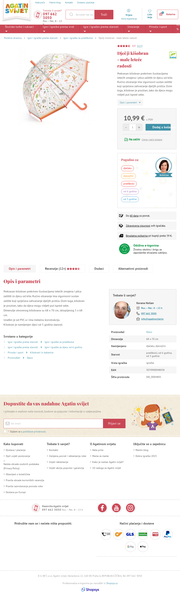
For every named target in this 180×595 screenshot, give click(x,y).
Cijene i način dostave (152, 139)
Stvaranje (133, 29)
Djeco (30, 357)
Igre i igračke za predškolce (78, 38)
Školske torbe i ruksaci (19, 29)
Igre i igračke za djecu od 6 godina (63, 347)
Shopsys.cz (112, 583)
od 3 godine (130, 199)
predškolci (128, 183)
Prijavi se (114, 423)
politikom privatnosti (34, 431)
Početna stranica (13, 38)
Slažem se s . (27, 431)
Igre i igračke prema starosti (101, 29)
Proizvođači (14, 357)
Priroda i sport (158, 29)
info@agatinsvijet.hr (152, 319)
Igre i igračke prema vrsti (58, 29)
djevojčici (128, 175)
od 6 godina (130, 191)
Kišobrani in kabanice (41, 352)
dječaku (127, 168)
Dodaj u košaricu (161, 127)
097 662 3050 (50, 16)
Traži (104, 14)
